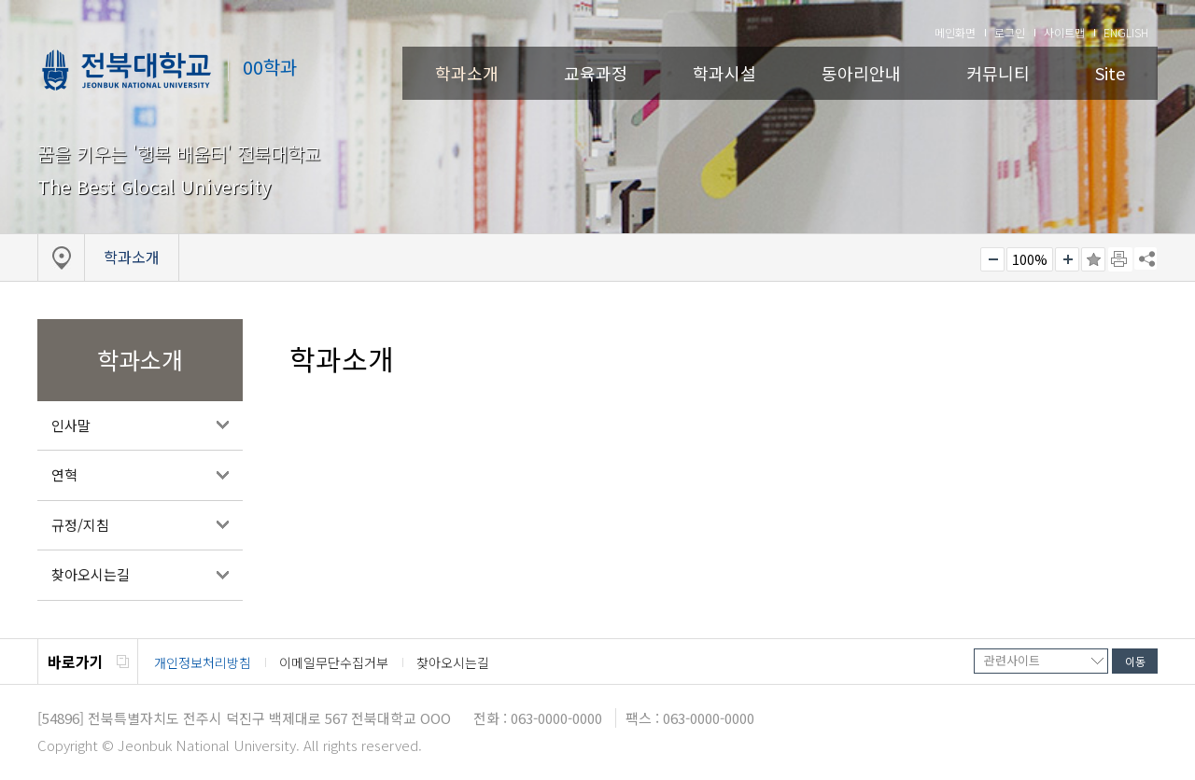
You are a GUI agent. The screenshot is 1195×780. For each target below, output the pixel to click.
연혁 (64, 474)
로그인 (1009, 32)
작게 (992, 259)
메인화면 (955, 32)
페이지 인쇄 (1120, 259)
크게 (1067, 259)
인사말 (71, 425)
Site (1110, 73)
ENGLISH (1126, 32)
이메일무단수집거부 (333, 662)
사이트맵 (1064, 32)
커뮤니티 (998, 73)
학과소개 (467, 73)
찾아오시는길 (90, 574)
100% (1029, 259)
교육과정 (595, 73)
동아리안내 (861, 73)
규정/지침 (80, 525)
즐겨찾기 (1093, 259)
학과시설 (724, 73)
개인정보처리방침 (202, 662)
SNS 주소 (1145, 258)
